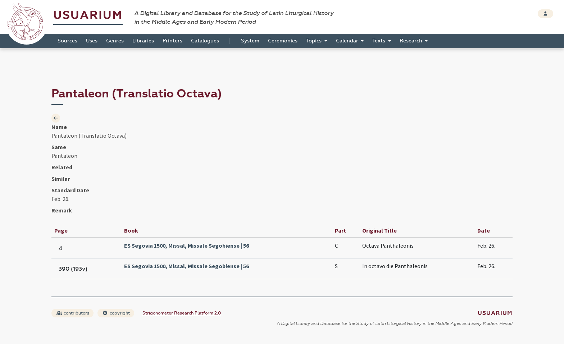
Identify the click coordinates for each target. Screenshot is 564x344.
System (250, 41)
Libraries (143, 41)
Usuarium (88, 15)
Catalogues (205, 41)
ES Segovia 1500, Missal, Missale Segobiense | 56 (186, 245)
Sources (67, 41)
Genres (115, 41)
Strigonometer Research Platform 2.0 (181, 313)
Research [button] (412, 41)
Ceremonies (282, 41)
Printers (172, 41)
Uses (91, 41)
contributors (72, 313)
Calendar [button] (348, 41)
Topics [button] (314, 41)
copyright (116, 313)
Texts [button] (379, 41)
